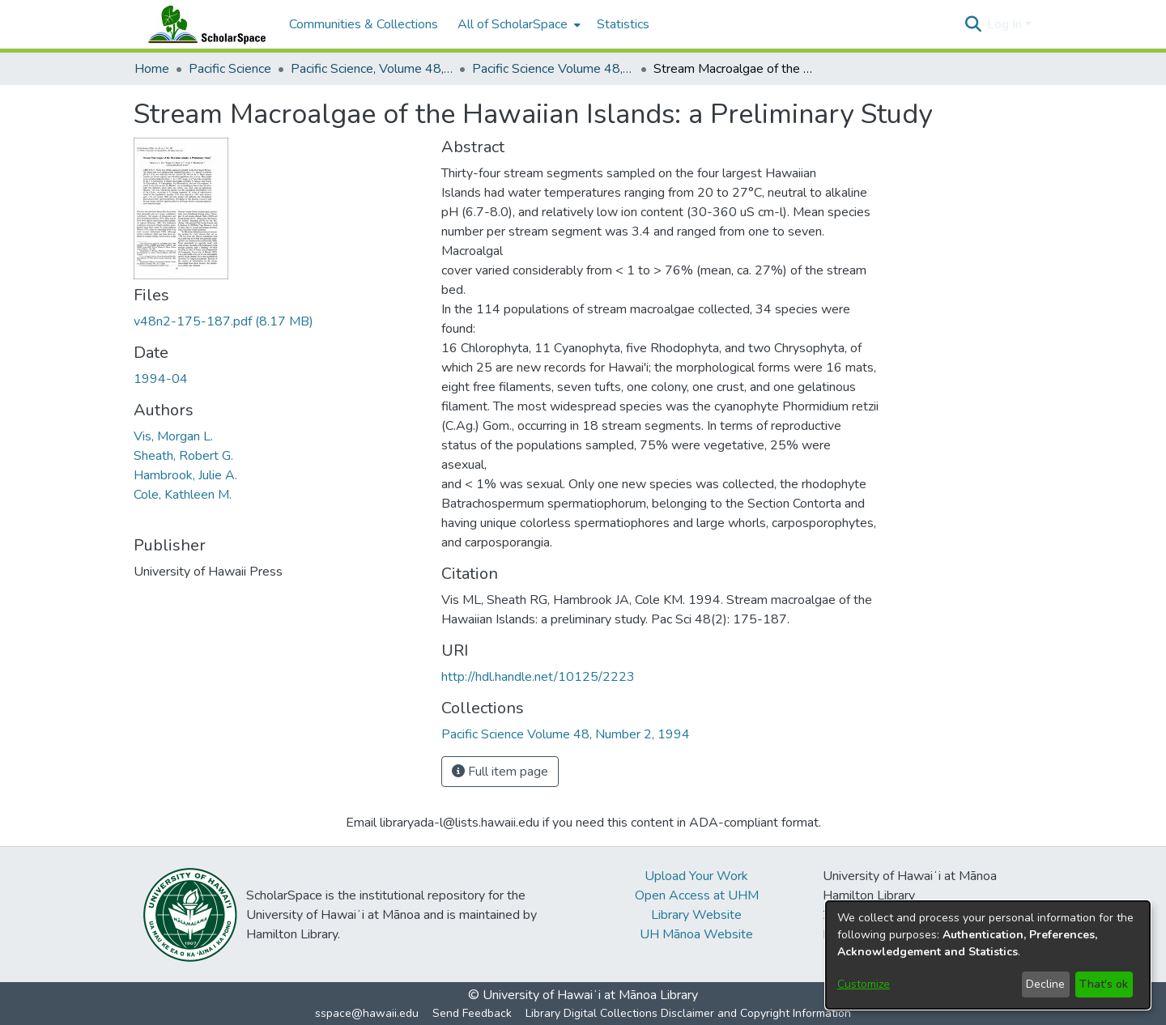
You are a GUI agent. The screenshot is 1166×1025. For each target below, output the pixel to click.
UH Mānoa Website (696, 934)
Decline (1045, 984)
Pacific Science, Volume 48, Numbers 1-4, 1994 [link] (372, 69)
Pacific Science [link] (230, 69)
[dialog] (988, 955)
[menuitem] (517, 24)
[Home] (203, 24)
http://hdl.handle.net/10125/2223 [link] (538, 677)
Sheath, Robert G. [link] (183, 456)
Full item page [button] (500, 771)
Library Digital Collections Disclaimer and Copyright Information (688, 1013)
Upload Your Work (696, 876)
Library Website (696, 915)
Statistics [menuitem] (623, 24)
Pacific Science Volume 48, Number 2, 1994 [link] (553, 69)
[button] (973, 24)
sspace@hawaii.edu (367, 1013)
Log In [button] (1006, 24)
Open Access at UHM (697, 895)
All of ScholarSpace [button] (512, 24)
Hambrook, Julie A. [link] (185, 475)
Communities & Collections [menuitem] (363, 24)
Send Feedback (472, 1013)
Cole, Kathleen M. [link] (183, 495)
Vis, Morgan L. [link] (173, 436)
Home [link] (151, 69)
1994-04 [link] (161, 379)
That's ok (1103, 984)
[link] (223, 321)
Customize (863, 984)
